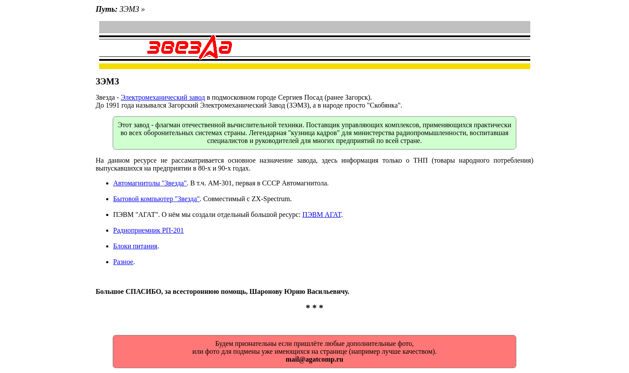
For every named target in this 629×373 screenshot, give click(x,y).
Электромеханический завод (163, 97)
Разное (123, 261)
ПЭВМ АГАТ (321, 214)
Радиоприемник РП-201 (148, 230)
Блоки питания (135, 246)
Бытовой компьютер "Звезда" (156, 198)
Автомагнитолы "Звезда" (150, 183)
